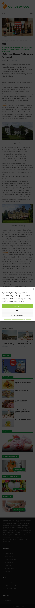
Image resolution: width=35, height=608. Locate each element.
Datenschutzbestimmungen (18, 319)
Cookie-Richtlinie (7, 319)
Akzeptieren (17, 306)
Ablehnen (17, 311)
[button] (32, 289)
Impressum (28, 319)
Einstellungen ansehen (17, 315)
